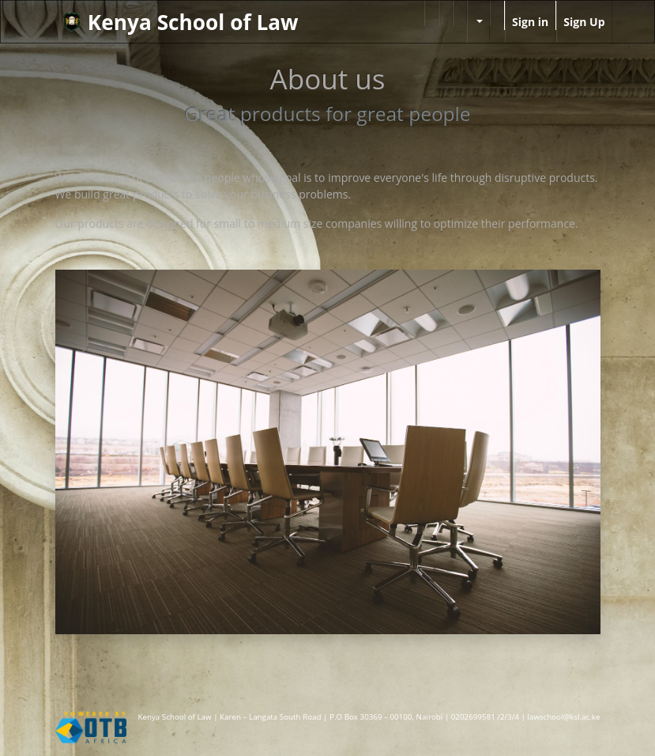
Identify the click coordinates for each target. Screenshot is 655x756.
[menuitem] (431, 13)
